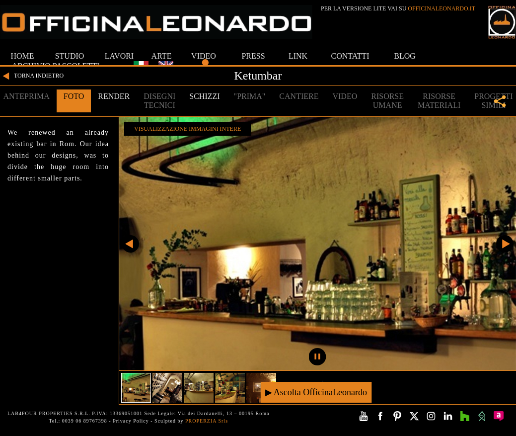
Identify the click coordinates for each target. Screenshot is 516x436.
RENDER (114, 96)
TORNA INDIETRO (32, 76)
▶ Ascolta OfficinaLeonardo (316, 392)
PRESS (253, 56)
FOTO (74, 96)
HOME (22, 56)
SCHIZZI (204, 96)
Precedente (130, 244)
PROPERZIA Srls (206, 421)
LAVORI (119, 56)
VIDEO (203, 56)
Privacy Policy (131, 421)
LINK (298, 56)
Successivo (505, 244)
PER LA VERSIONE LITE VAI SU (398, 8)
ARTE (161, 56)
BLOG (405, 56)
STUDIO (69, 56)
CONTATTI (350, 56)
